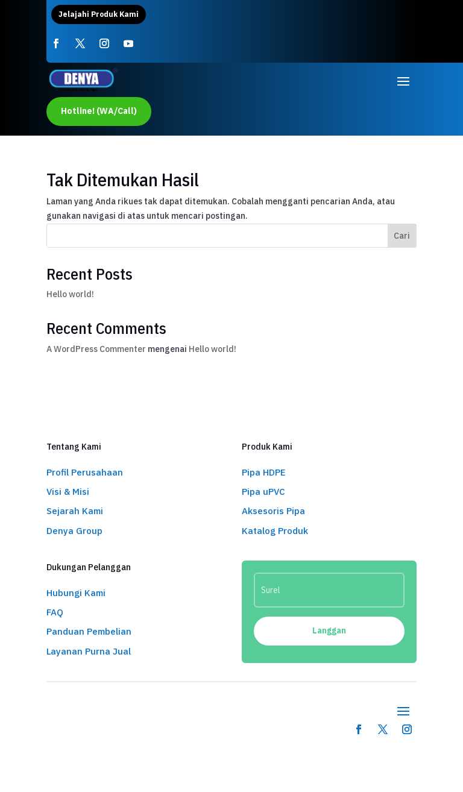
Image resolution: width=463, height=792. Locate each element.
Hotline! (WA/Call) (99, 110)
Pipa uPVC (263, 491)
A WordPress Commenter (96, 349)
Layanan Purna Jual (88, 651)
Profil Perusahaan (84, 472)
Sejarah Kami (74, 511)
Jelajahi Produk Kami (98, 14)
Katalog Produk (275, 530)
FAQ (54, 612)
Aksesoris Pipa (273, 511)
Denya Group (74, 530)
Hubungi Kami (76, 593)
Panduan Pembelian (88, 631)
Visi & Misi (67, 491)
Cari (402, 235)
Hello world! (70, 294)
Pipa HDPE (264, 472)
